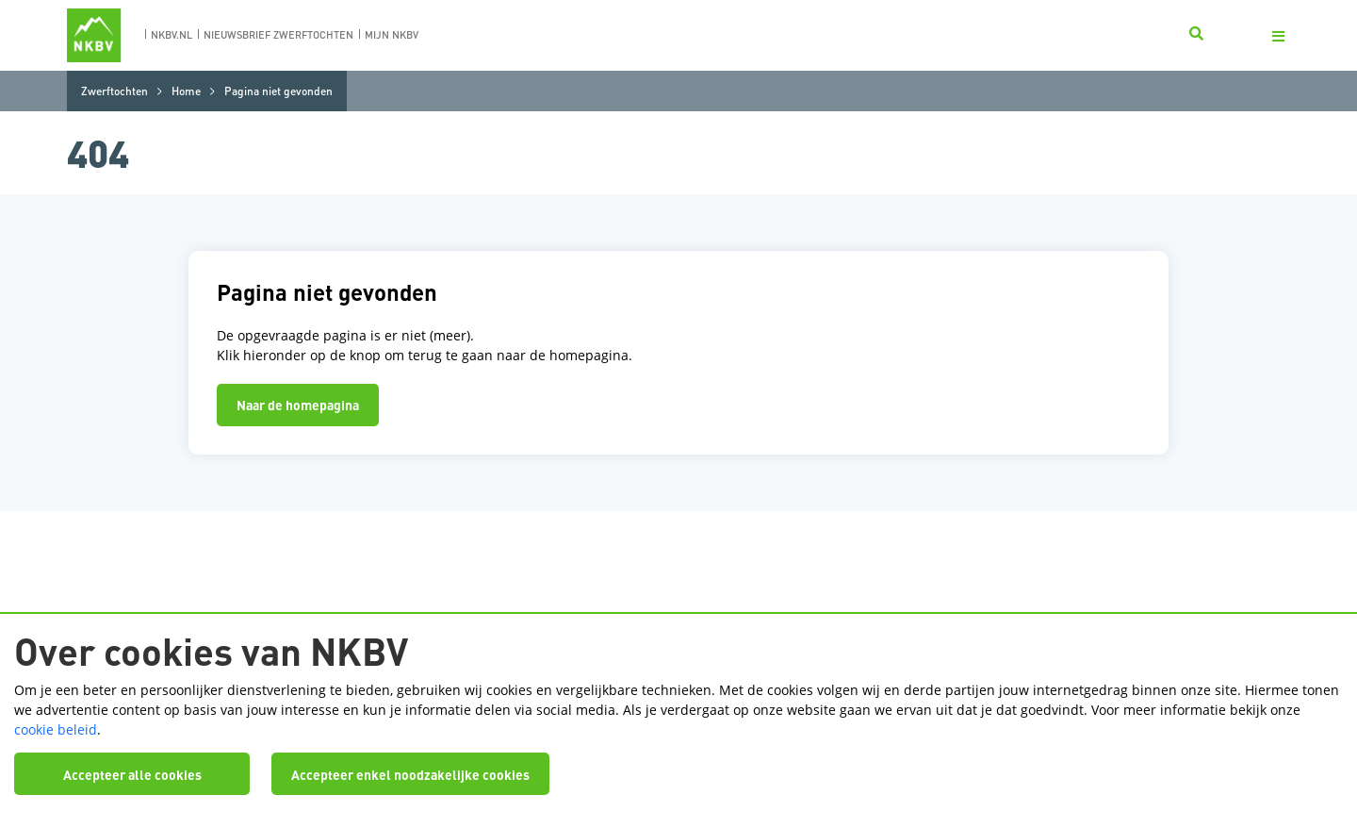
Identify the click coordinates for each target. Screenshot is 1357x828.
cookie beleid (55, 729)
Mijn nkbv (391, 34)
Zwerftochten (114, 91)
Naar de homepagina (298, 404)
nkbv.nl (171, 34)
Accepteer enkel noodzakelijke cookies (410, 774)
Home (186, 91)
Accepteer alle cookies (132, 774)
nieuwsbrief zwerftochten (278, 34)
